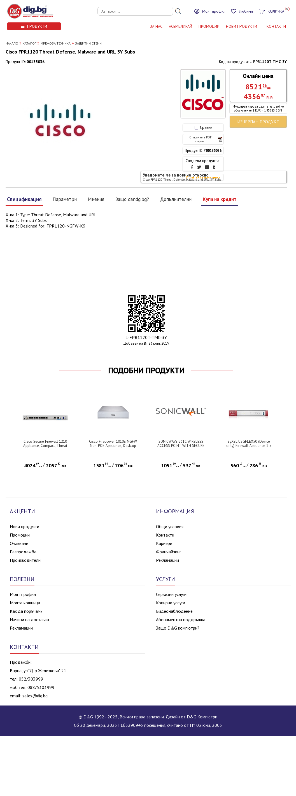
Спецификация (24, 199)
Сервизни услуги (171, 594)
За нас (156, 26)
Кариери (164, 543)
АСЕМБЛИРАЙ (180, 26)
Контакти (165, 535)
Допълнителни (176, 199)
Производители (25, 560)
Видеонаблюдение (174, 611)
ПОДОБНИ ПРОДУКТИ (146, 370)
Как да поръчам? (26, 611)
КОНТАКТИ (276, 26)
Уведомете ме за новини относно (182, 177)
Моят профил (23, 594)
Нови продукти (24, 526)
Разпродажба (23, 551)
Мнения (96, 199)
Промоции (209, 26)
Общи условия (169, 526)
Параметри (65, 199)
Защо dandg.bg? (132, 199)
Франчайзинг (168, 551)
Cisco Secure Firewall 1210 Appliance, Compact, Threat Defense (45, 445)
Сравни (203, 127)
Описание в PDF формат (205, 139)
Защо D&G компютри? (177, 628)
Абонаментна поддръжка (180, 619)
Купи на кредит (219, 199)
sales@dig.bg (35, 695)
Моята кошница (25, 602)
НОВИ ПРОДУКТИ (241, 26)
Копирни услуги (170, 602)
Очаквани (19, 543)
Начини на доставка (29, 619)
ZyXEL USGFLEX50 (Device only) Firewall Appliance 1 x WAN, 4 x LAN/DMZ (248, 445)
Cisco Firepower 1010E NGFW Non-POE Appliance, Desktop (113, 443)
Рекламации (167, 560)
